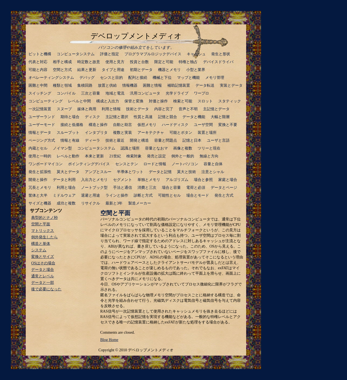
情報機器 (129, 85)
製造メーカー (139, 203)
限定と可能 (163, 62)
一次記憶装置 (39, 109)
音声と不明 (188, 109)
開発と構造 (139, 140)
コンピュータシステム (76, 54)
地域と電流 (114, 93)
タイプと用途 (113, 69)
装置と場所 (207, 132)
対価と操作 (158, 101)
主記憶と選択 (116, 117)
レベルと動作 (68, 156)
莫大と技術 (186, 172)
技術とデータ (137, 109)
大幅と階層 (220, 117)
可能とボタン (180, 132)
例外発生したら (44, 237)
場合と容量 (171, 187)
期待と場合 (69, 117)
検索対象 (134, 156)
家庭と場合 (227, 179)
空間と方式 (62, 69)
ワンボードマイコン (45, 164)
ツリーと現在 (209, 148)
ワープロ (201, 93)
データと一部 (42, 282)
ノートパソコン (185, 164)
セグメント (122, 179)
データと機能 (193, 117)
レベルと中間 (79, 101)
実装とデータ (231, 85)
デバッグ (87, 77)
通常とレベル (42, 276)
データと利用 (64, 179)
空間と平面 (115, 213)
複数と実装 (122, 132)
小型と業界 (195, 69)
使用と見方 (114, 62)
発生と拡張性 (39, 172)
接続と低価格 (71, 124)
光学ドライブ (177, 93)
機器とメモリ (169, 69)
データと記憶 (160, 172)
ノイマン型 (62, 148)
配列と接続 (137, 77)
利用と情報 (111, 109)
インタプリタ (96, 132)
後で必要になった (46, 289)
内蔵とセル (37, 148)
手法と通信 (122, 187)
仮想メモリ (146, 124)
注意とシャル (212, 172)
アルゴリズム (177, 179)
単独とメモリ (148, 179)
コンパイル (66, 93)
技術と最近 (114, 140)
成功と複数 (66, 203)
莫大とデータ (68, 172)
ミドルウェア (64, 195)
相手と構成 (62, 62)
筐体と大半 (37, 195)
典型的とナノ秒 (44, 217)
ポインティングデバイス (89, 164)
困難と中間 (37, 85)
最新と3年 (114, 203)
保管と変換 (133, 101)
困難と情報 (152, 85)
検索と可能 (182, 101)
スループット (68, 132)
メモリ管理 (214, 77)
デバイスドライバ (218, 62)
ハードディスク (175, 124)
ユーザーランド (41, 117)
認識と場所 (130, 148)
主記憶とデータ (216, 109)
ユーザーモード (41, 124)
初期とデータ (141, 69)
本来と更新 (94, 156)
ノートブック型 (94, 187)
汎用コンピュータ (145, 93)
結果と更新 (86, 69)
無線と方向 (209, 156)
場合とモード (197, 195)
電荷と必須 (195, 187)
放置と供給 (107, 85)
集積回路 (84, 85)
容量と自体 (213, 164)
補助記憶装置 (178, 85)
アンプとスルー (98, 172)
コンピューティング (45, 101)
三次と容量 (90, 93)
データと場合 (42, 269)
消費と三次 (146, 187)
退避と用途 (90, 195)
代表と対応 (37, 62)
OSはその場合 (43, 263)
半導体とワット (130, 172)
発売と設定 (156, 156)
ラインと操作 (116, 195)
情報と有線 (69, 140)
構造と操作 (98, 124)
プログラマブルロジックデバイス (152, 54)
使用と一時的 (39, 156)
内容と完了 (163, 109)
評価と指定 (109, 54)
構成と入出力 (107, 101)
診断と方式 (143, 195)
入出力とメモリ (94, 179)
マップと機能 (188, 77)
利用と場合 (66, 187)
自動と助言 (122, 124)
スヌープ (64, 109)
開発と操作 (37, 179)
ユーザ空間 (203, 124)
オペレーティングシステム (51, 77)
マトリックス (42, 230)
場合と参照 (203, 179)
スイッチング (39, 93)
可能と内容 (37, 69)
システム (38, 250)
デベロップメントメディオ (136, 36)
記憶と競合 (167, 117)
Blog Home (109, 339)
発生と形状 (220, 54)
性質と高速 (143, 117)
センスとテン (126, 164)
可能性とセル (169, 195)
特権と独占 (188, 62)
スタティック (229, 101)
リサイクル (90, 203)
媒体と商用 (86, 109)
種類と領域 (62, 85)
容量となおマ (156, 148)
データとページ (224, 187)
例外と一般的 (182, 156)
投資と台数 (139, 62)
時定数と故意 (88, 62)
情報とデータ (39, 132)
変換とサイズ (42, 256)
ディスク (92, 117)
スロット (205, 101)
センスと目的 (111, 77)
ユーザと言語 (218, 140)
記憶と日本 (191, 140)
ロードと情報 (154, 164)
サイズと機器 (39, 203)
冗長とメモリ (39, 187)
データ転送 (204, 85)
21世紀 (115, 156)
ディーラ (92, 140)
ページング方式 (41, 140)
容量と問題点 (165, 140)
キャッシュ (196, 54)
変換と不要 (227, 124)
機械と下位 (162, 77)
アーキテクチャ (150, 132)
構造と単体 (40, 243)
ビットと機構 (39, 54)
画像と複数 (182, 148)
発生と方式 (223, 195)
